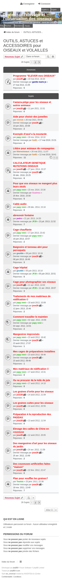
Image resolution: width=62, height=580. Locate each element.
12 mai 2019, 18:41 (47, 154)
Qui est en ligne (13, 519)
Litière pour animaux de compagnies (33, 148)
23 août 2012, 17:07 (22, 343)
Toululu (20, 481)
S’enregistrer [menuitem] (27, 4)
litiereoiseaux (23, 151)
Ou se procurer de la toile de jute (31, 380)
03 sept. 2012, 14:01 (22, 326)
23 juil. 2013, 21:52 (47, 221)
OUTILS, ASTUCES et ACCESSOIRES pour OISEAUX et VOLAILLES (25, 45)
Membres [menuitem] (19, 26)
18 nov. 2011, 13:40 (21, 487)
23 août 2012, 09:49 (22, 361)
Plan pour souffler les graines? (30, 478)
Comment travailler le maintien (30, 316)
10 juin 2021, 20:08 (21, 126)
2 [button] (35, 62)
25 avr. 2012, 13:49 (21, 455)
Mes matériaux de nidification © (31, 369)
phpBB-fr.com (15, 571)
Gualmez (36, 193)
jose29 (20, 79)
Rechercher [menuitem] (9, 26)
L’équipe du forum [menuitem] (28, 26)
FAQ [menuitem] (2, 26)
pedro (19, 218)
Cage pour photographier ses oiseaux (34, 282)
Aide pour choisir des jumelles (30, 116)
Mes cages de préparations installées (34, 351)
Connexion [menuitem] (44, 4)
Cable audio (20, 204)
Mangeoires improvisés (26, 334)
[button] (39, 62)
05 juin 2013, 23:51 (47, 274)
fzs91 (34, 140)
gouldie (20, 253)
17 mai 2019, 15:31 (47, 140)
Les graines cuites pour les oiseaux (33, 403)
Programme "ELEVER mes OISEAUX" (34, 75)
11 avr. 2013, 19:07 (47, 288)
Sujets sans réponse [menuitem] (46, 10)
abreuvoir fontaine (23, 215)
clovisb (20, 120)
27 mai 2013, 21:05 (21, 85)
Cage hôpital (20, 267)
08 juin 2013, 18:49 (21, 259)
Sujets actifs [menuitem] (55, 10)
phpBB (15, 568)
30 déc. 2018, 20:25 (22, 175)
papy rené (21, 137)
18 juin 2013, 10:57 (21, 239)
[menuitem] (7, 576)
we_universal (10, 574)
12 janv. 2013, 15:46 (22, 308)
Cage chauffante (22, 229)
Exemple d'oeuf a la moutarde (30, 134)
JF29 (34, 221)
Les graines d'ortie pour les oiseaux (33, 391)
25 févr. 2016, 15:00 (22, 196)
